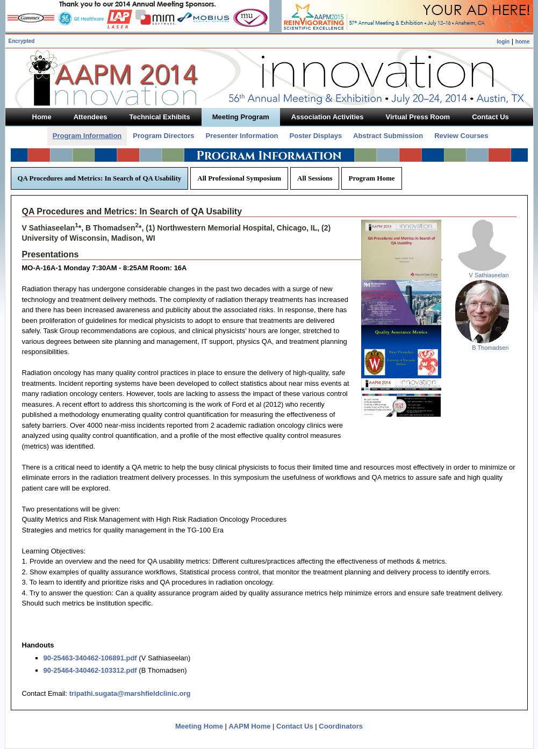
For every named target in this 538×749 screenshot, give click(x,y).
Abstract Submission (388, 136)
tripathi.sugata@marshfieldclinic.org (130, 693)
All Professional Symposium (239, 178)
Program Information (87, 136)
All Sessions (314, 178)
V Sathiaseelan (489, 275)
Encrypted (22, 41)
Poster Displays (316, 136)
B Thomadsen (490, 347)
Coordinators (341, 726)
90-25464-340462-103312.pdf (90, 670)
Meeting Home (199, 726)
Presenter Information (241, 136)
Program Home (371, 178)
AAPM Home (249, 726)
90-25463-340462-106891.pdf (90, 658)
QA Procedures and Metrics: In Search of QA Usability (100, 178)
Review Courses (461, 136)
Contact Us (294, 726)
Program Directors (163, 136)
